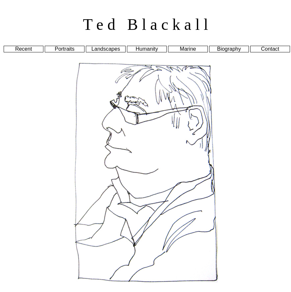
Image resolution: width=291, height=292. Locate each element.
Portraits (65, 49)
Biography (229, 49)
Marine (188, 49)
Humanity (147, 49)
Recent (23, 49)
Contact (270, 49)
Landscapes (105, 49)
